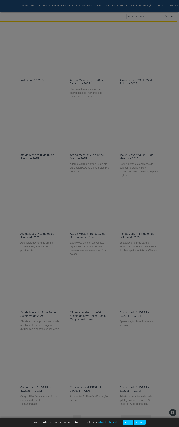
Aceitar (128, 422)
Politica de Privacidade (108, 422)
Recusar (139, 422)
